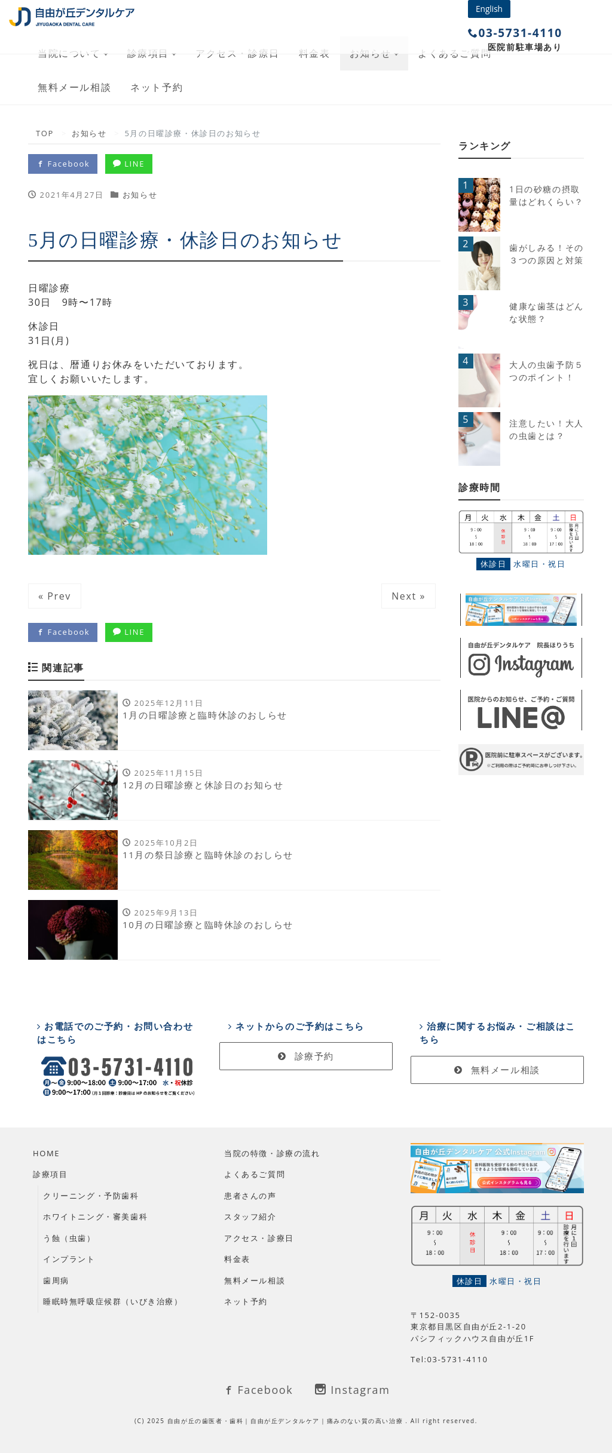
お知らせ (140, 194)
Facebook (63, 163)
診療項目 (50, 1174)
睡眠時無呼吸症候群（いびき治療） (113, 1301)
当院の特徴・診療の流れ (272, 1153)
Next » (408, 596)
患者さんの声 (250, 1195)
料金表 (237, 1259)
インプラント (69, 1259)
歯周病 (56, 1280)
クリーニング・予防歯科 (91, 1195)
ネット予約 (156, 87)
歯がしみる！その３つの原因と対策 (546, 254)
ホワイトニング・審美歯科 (95, 1216)
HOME (46, 1153)
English (489, 8)
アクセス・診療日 (259, 1238)
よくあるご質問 (254, 1174)
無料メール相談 (74, 87)
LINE (129, 163)
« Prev (54, 596)
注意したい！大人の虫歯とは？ (546, 429)
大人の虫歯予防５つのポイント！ (546, 371)
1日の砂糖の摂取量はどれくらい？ (546, 195)
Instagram (352, 1390)
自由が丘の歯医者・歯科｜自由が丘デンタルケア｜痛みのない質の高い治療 (286, 1421)
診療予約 (306, 1056)
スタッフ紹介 (250, 1216)
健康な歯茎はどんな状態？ (546, 312)
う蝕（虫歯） (69, 1238)
